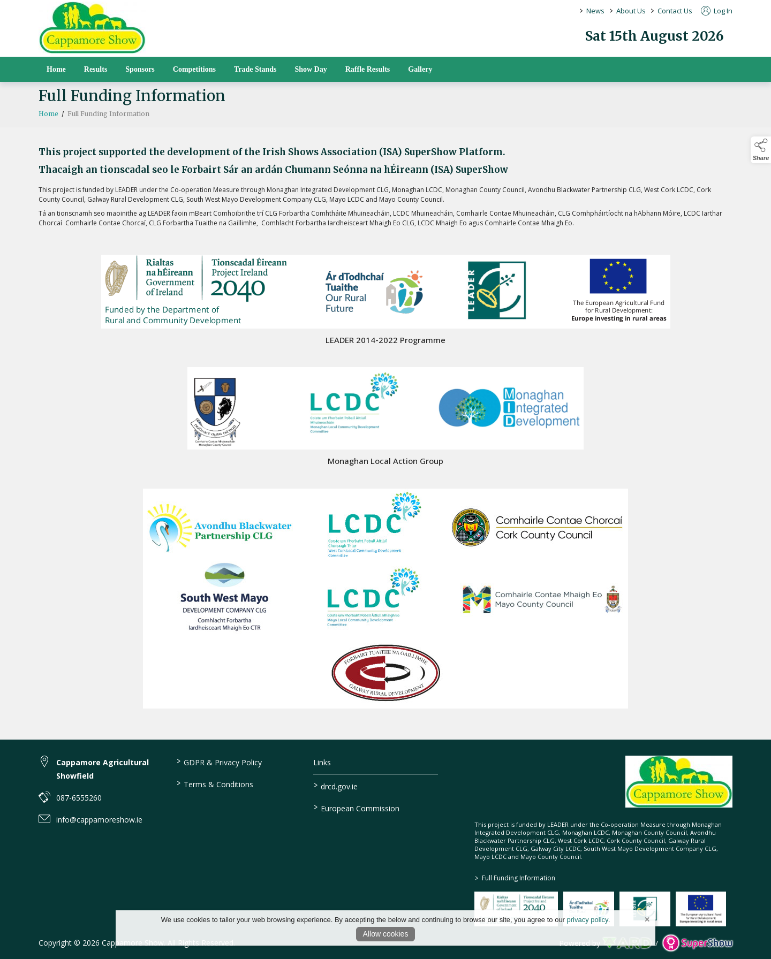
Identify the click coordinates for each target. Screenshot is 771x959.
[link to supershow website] (697, 943)
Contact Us (674, 11)
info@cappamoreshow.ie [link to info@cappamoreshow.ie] (99, 820)
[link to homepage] (92, 28)
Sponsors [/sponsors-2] (139, 69)
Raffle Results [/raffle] (367, 69)
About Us (631, 11)
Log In (716, 11)
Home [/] (56, 69)
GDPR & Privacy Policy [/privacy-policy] (218, 761)
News (595, 11)
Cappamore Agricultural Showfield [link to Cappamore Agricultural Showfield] (102, 769)
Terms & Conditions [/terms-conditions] (214, 783)
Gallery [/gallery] (420, 69)
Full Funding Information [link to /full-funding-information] (515, 877)
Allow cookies (386, 934)
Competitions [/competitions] (194, 69)
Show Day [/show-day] (310, 69)
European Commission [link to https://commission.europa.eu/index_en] (356, 807)
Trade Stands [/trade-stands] (255, 69)
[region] (385, 194)
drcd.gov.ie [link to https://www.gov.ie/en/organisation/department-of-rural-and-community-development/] (336, 785)
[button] (761, 149)
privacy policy (587, 920)
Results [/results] (96, 69)
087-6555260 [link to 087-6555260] (79, 798)
